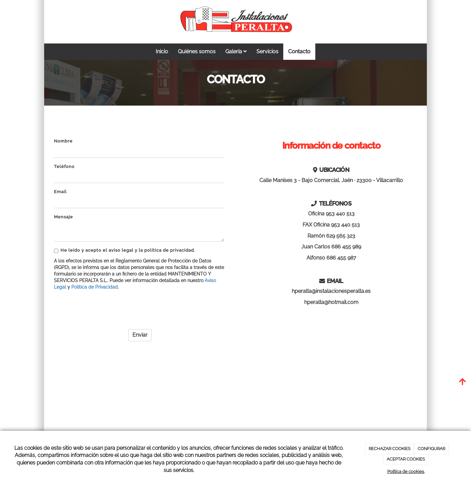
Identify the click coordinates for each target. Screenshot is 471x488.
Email (60, 191)
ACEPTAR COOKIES (406, 459)
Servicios (267, 51)
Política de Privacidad (94, 287)
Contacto (299, 51)
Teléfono (64, 166)
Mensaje (63, 216)
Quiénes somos (197, 51)
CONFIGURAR (431, 448)
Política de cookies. (406, 471)
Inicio (162, 51)
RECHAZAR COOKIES (389, 448)
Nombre (63, 141)
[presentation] (103, 307)
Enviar (140, 335)
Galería (236, 51)
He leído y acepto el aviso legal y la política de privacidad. (124, 250)
